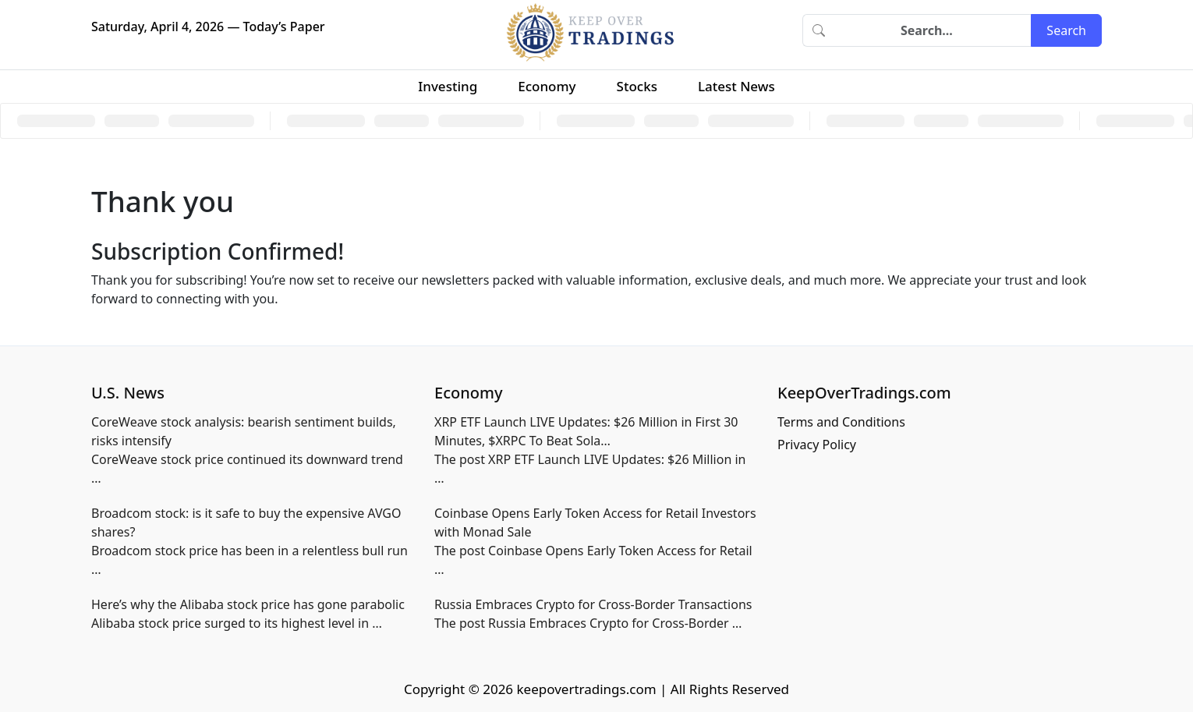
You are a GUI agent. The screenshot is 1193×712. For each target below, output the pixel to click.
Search (1066, 30)
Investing (447, 86)
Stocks (637, 86)
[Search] (933, 30)
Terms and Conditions (841, 421)
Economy (546, 86)
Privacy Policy (816, 444)
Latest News (736, 86)
